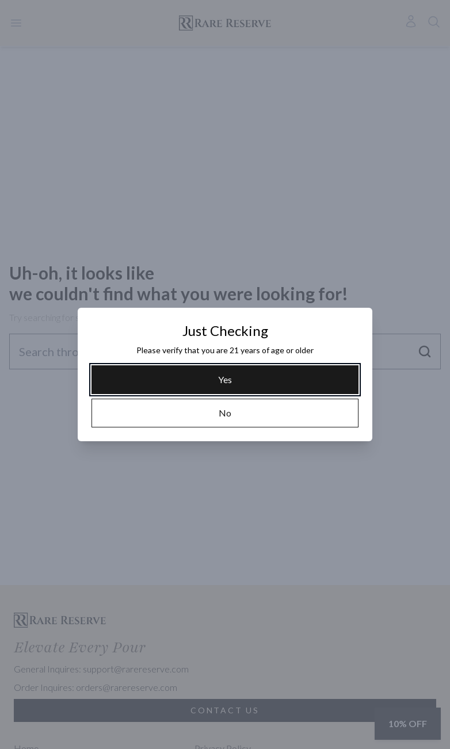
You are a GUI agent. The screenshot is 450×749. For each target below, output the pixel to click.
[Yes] (225, 379)
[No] (225, 413)
